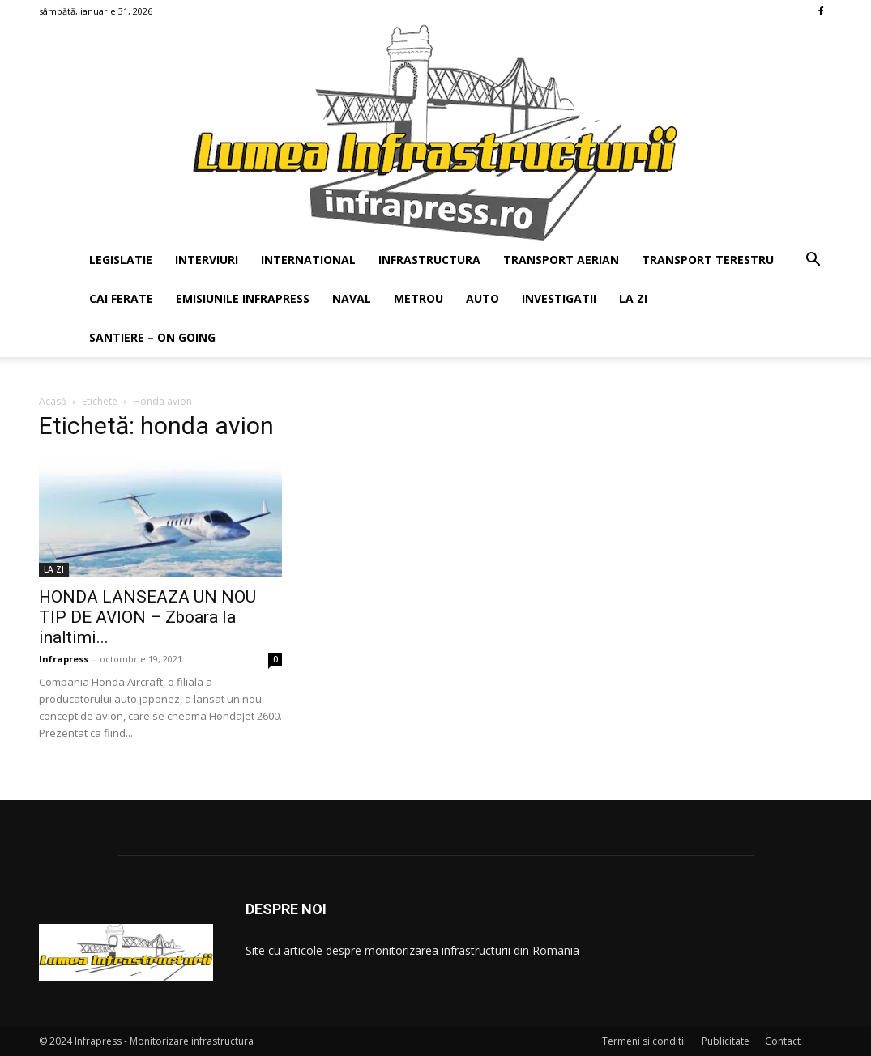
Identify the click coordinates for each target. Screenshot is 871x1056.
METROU (418, 298)
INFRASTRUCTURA (429, 259)
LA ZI (633, 298)
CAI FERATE (121, 298)
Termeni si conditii (644, 1041)
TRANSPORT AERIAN (561, 259)
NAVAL (351, 298)
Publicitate (725, 1041)
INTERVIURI (206, 259)
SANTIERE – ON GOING (152, 337)
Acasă (52, 401)
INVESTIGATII (559, 298)
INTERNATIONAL (308, 259)
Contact (783, 1041)
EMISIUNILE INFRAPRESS (243, 298)
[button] (813, 261)
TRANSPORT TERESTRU (708, 259)
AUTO (482, 298)
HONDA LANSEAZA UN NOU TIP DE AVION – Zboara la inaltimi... (147, 617)
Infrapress (63, 659)
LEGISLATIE (120, 259)
